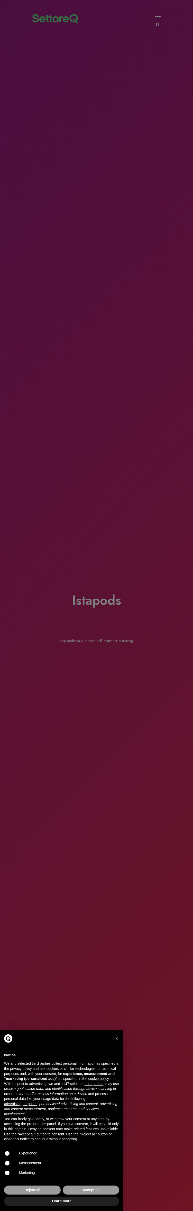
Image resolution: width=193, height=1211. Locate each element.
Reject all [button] (32, 1190)
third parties (94, 1084)
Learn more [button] (61, 1201)
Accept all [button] (90, 1190)
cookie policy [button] (98, 1079)
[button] (117, 1038)
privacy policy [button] (21, 1069)
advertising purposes (20, 1104)
